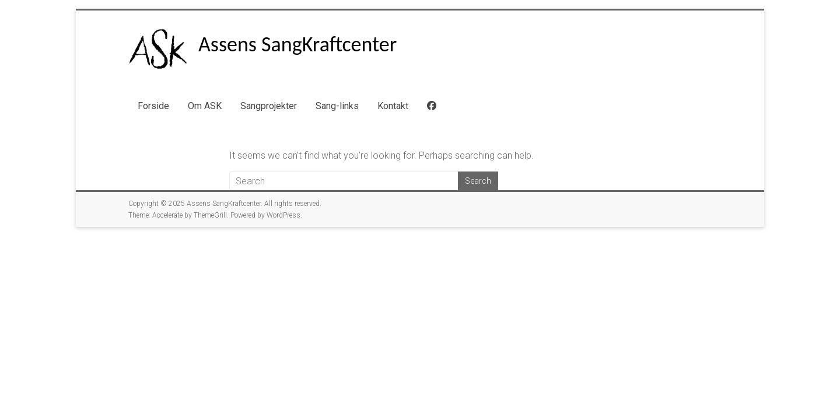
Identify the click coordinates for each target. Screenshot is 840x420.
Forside (153, 105)
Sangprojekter (268, 105)
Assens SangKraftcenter (297, 44)
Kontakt (392, 105)
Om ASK (205, 105)
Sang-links (337, 105)
